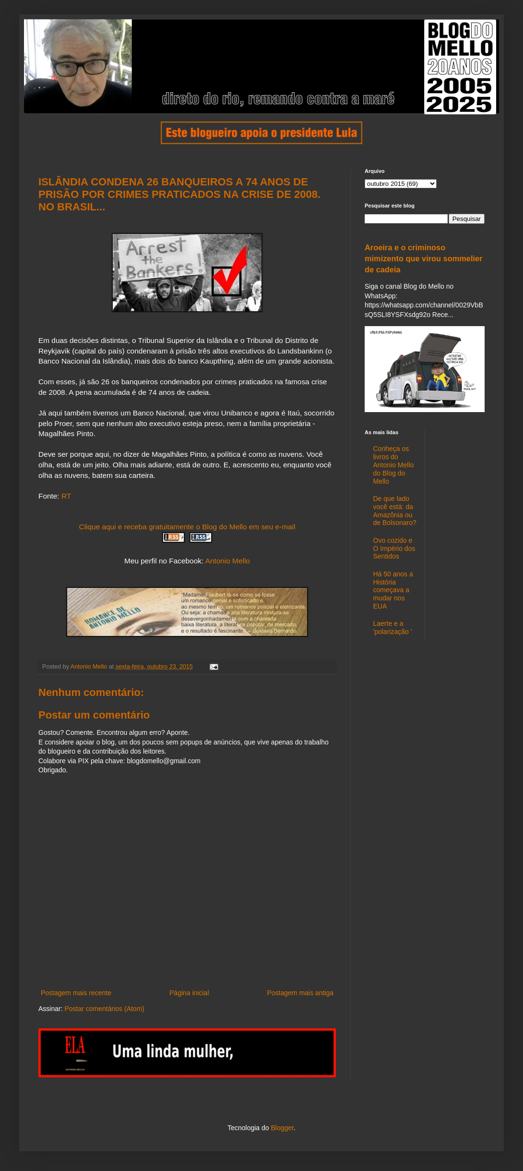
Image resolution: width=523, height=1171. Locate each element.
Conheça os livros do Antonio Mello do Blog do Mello (393, 465)
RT (66, 496)
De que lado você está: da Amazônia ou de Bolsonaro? (394, 510)
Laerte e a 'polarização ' (392, 627)
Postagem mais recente (76, 993)
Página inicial (189, 993)
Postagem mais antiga (300, 993)
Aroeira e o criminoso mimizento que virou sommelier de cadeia (423, 258)
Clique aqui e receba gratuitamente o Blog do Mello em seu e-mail (187, 527)
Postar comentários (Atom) (104, 1008)
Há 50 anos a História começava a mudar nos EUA (393, 590)
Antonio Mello (227, 561)
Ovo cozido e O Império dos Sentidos (394, 549)
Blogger (282, 1128)
